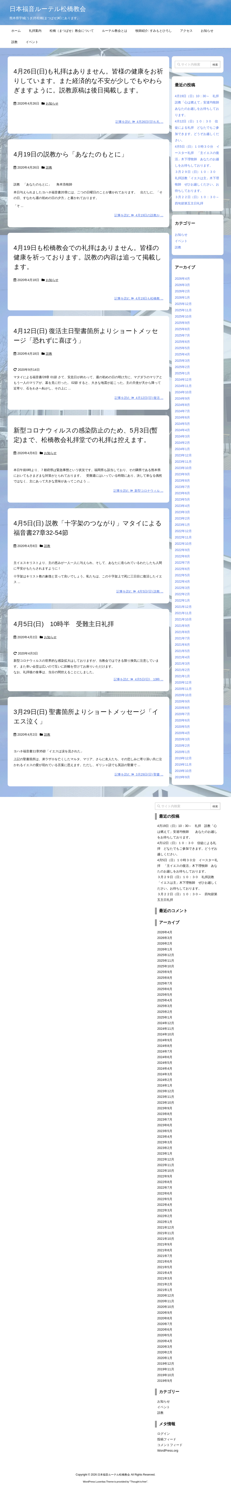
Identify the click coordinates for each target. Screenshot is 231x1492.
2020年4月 (182, 733)
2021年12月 (183, 607)
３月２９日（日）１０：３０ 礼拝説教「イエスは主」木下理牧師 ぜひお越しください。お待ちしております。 (187, 882)
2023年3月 (182, 512)
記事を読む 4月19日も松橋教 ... (138, 298)
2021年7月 (182, 638)
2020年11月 (183, 689)
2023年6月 (182, 493)
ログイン (163, 1433)
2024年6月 (182, 417)
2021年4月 (182, 657)
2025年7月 (182, 335)
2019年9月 (182, 777)
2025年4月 (182, 354)
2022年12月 (183, 531)
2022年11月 (183, 537)
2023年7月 (182, 487)
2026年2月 (182, 291)
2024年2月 (182, 442)
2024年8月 (182, 405)
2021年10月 (183, 619)
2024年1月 (182, 449)
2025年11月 (183, 310)
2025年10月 (183, 316)
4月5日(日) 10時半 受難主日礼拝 (67, 623)
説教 (49, 167)
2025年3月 (182, 360)
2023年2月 (182, 518)
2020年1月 (182, 752)
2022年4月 (182, 581)
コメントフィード (169, 1445)
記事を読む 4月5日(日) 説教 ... (139, 591)
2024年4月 (182, 430)
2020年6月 (182, 720)
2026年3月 (182, 285)
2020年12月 (183, 682)
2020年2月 (182, 745)
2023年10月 (183, 468)
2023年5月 (182, 499)
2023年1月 (182, 524)
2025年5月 (182, 348)
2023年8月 (182, 480)
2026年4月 (182, 278)
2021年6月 (182, 644)
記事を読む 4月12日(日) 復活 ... (139, 398)
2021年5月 (182, 651)
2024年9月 (182, 398)
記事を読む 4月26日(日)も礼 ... (139, 122)
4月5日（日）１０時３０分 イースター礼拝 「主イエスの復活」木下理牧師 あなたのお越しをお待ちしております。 (187, 865)
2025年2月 (182, 367)
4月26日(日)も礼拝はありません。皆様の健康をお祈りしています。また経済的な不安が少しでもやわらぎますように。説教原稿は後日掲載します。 (88, 81)
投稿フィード (166, 1439)
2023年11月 (183, 461)
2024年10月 (183, 392)
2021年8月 (182, 632)
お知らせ (52, 103)
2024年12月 (183, 379)
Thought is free (138, 1481)
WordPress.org (167, 1450)
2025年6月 (182, 341)
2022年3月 (182, 588)
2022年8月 (182, 556)
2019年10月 (183, 771)
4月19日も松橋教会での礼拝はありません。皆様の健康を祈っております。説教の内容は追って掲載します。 (88, 257)
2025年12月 (183, 304)
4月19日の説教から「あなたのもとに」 (70, 154)
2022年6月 (182, 569)
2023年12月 (183, 455)
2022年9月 (182, 550)
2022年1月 (182, 600)
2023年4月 (182, 506)
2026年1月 (182, 297)
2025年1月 (182, 373)
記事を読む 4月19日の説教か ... (138, 215)
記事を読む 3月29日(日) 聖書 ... (139, 774)
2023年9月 (182, 474)
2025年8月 (182, 329)
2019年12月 (183, 758)
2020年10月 (183, 695)
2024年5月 (182, 424)
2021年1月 (182, 676)
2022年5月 (182, 575)
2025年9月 (182, 323)
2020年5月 (182, 726)
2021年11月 (183, 613)
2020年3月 (182, 739)
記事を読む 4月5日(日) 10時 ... (138, 679)
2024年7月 (182, 411)
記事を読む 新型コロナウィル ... (138, 490)
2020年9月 (182, 701)
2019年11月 (183, 764)
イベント (181, 241)
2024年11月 (183, 386)
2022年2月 (182, 594)
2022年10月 (183, 543)
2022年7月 (182, 562)
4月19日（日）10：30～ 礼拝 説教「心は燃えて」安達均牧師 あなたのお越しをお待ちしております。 (187, 831)
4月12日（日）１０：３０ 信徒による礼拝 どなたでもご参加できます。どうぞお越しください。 (187, 848)
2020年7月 (182, 714)
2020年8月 (182, 707)
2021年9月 (182, 625)
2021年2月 (182, 670)
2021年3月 (182, 663)
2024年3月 (182, 436)
